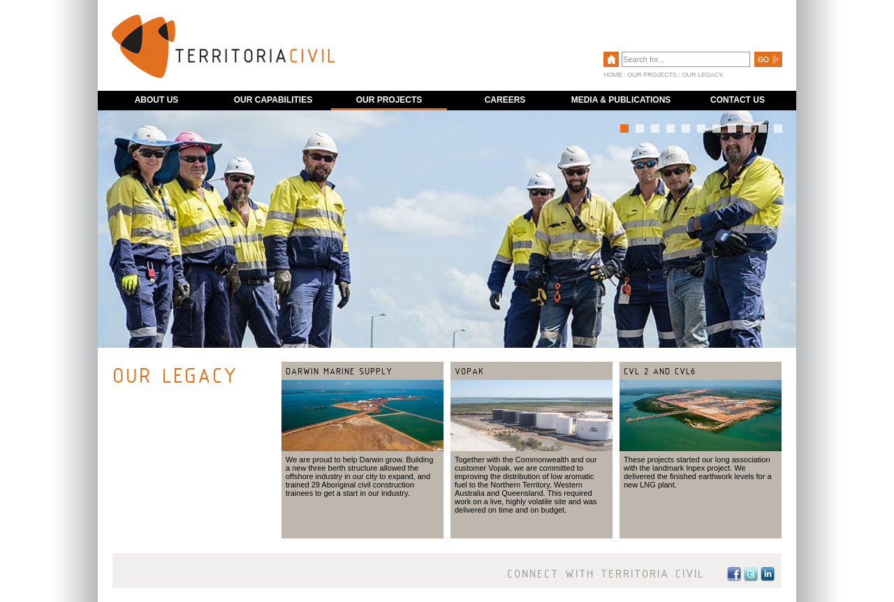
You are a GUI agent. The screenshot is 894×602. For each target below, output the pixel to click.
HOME (612, 74)
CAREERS (505, 100)
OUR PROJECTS (652, 74)
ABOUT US (157, 100)
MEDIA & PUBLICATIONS (621, 100)
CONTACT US (737, 100)
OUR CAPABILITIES (273, 100)
